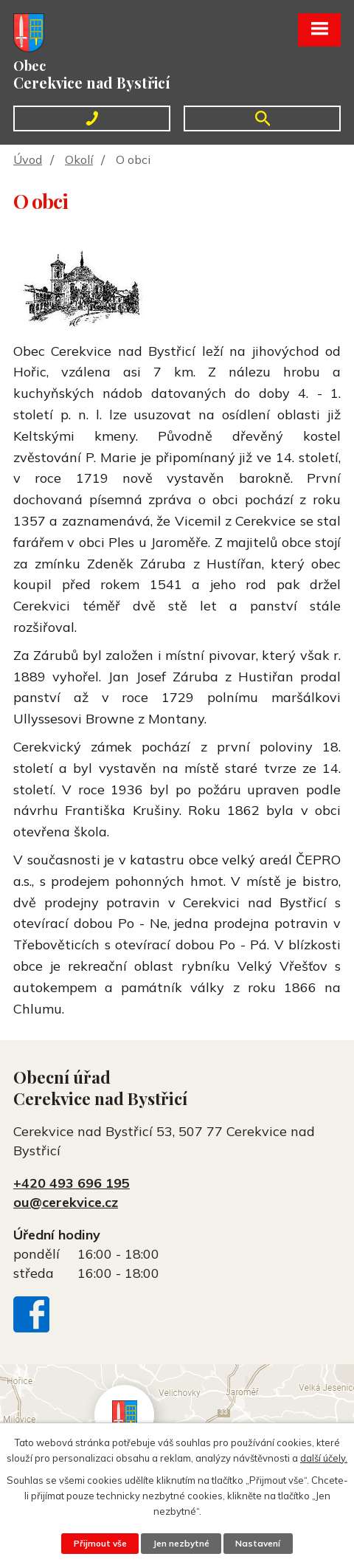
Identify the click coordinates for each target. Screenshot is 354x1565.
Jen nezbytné (181, 1543)
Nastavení (257, 1543)
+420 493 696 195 (71, 1182)
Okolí (79, 159)
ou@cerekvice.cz (65, 1202)
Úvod (27, 159)
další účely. (323, 1457)
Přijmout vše (100, 1543)
